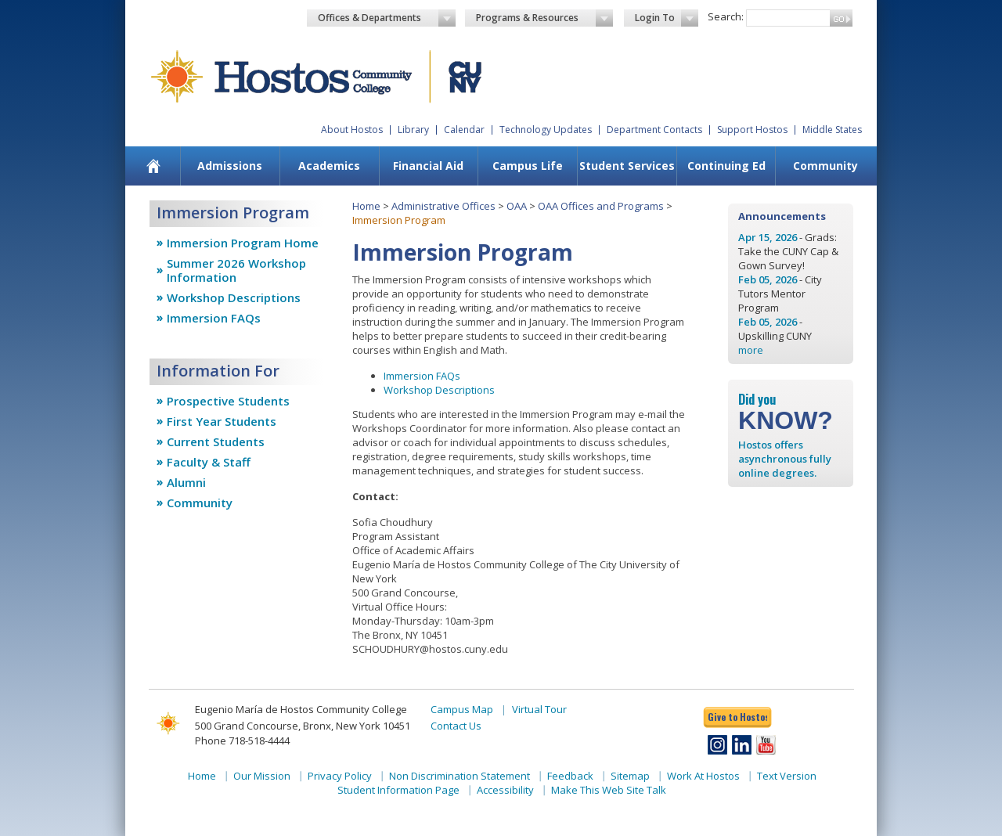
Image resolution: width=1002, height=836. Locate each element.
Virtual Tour (539, 709)
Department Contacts (654, 129)
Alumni (186, 482)
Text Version (786, 776)
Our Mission (261, 776)
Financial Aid (428, 165)
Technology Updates (545, 129)
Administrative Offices (443, 206)
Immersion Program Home (243, 243)
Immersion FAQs (214, 318)
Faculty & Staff (208, 462)
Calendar (464, 129)
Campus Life (527, 165)
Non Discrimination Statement (459, 776)
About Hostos (352, 129)
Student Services (627, 165)
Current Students (216, 441)
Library (413, 129)
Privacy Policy (340, 776)
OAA (516, 206)
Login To (666, 18)
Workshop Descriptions (234, 297)
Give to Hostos (737, 716)
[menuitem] (154, 166)
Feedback (570, 776)
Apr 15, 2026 (767, 237)
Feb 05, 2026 (767, 279)
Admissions (229, 165)
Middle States (832, 129)
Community (825, 165)
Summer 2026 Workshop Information (236, 270)
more (750, 350)
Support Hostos (752, 129)
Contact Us (456, 726)
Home (366, 206)
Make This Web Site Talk (608, 790)
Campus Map (462, 709)
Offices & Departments (387, 18)
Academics (329, 165)
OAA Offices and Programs (601, 206)
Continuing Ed (726, 165)
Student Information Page (398, 790)
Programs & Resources (545, 18)
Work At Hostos (703, 776)
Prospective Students (228, 401)
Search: (726, 16)
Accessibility (505, 790)
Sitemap (630, 776)
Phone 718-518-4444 (242, 740)
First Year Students (221, 421)
